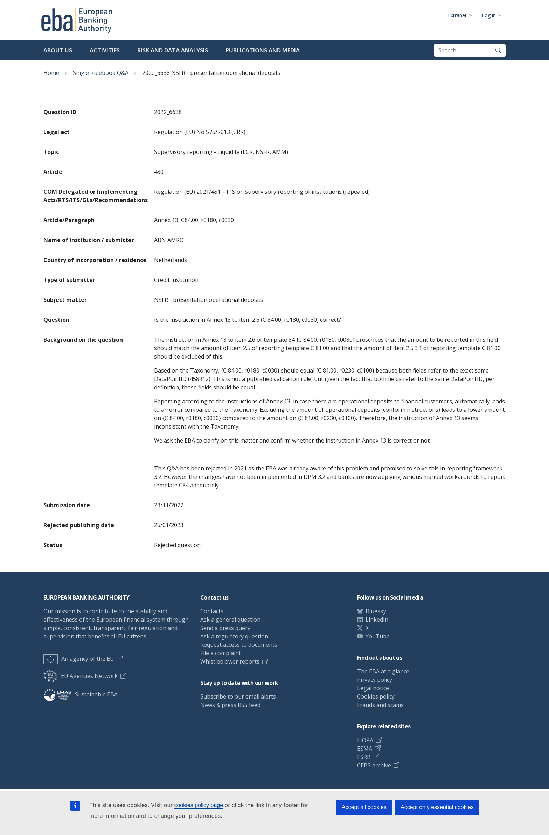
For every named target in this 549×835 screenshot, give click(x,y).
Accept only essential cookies (437, 807)
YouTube (378, 636)
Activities (105, 50)
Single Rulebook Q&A (100, 73)
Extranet (457, 15)
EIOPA (365, 740)
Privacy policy (374, 680)
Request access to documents (238, 645)
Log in (489, 15)
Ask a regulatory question (234, 636)
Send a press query (225, 628)
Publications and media (262, 50)
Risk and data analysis (172, 50)
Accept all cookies (364, 807)
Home (51, 73)
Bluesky (376, 611)
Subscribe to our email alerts (238, 696)
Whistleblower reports (229, 661)
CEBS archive (374, 765)
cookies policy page (198, 805)
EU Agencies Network (80, 676)
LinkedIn (377, 619)
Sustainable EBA (80, 694)
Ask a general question (230, 619)
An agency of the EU (78, 659)
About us (57, 50)
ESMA (364, 748)
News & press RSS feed (230, 705)
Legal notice (373, 688)
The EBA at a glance (383, 671)
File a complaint (220, 653)
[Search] (498, 50)
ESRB (364, 757)
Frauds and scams (380, 705)
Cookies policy (376, 696)
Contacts (211, 611)
